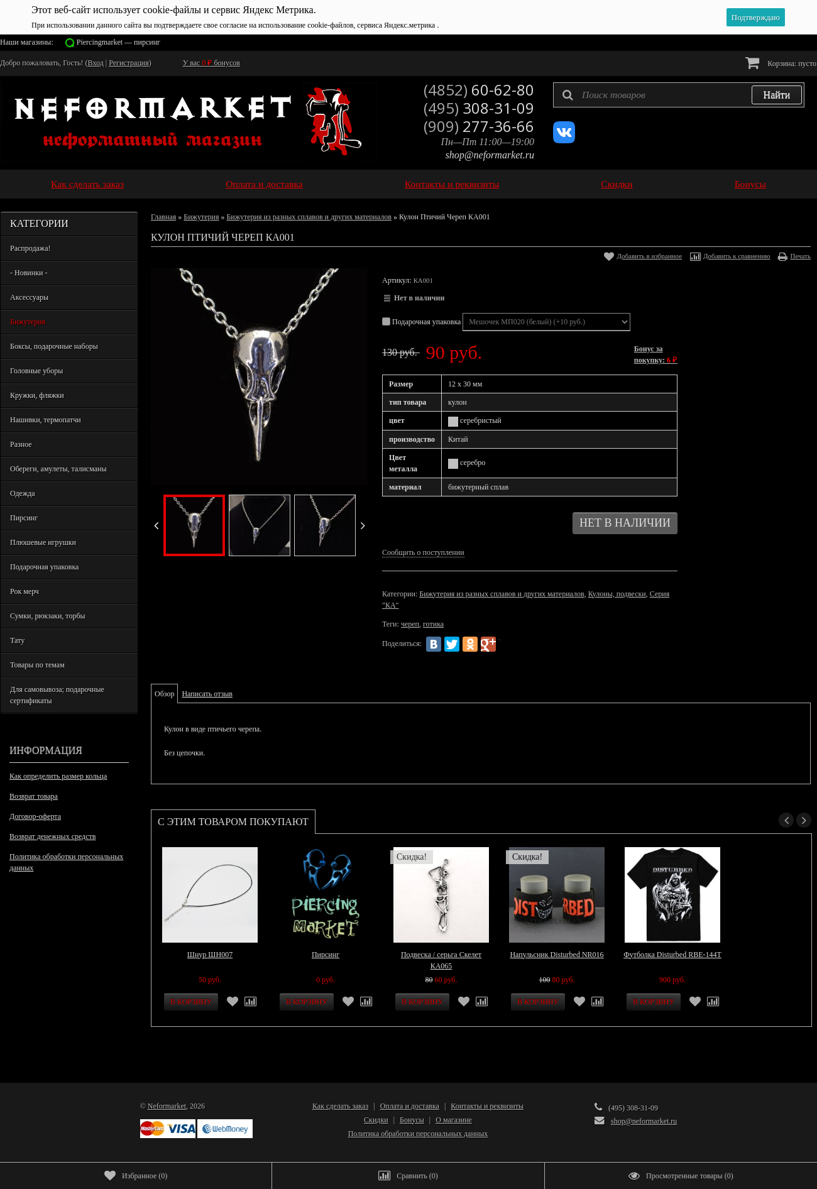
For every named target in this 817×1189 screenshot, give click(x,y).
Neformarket (167, 1106)
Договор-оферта (35, 816)
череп (410, 624)
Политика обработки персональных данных (66, 862)
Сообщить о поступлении (423, 552)
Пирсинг (24, 517)
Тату (17, 640)
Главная (163, 216)
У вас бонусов (211, 62)
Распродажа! (30, 248)
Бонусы (750, 183)
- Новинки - (28, 272)
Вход (96, 62)
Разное (21, 444)
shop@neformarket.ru (490, 155)
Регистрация (129, 62)
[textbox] (678, 94)
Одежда (22, 493)
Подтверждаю (756, 17)
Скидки (616, 183)
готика (433, 624)
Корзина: (780, 62)
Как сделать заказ (87, 183)
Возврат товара (33, 796)
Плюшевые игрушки (43, 542)
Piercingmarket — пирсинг (118, 42)
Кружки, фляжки (37, 395)
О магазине (454, 1119)
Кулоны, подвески (617, 593)
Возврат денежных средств (52, 836)
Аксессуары (29, 297)
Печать (800, 256)
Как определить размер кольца (58, 776)
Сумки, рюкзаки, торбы (47, 615)
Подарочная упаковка (44, 566)
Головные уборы (36, 370)
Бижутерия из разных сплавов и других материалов (308, 216)
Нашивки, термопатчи (45, 419)
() (135, 1175)
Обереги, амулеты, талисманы (58, 468)
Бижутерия (27, 321)
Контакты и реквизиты (452, 183)
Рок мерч (24, 591)
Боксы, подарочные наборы (54, 346)
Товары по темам (37, 664)
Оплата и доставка (264, 183)
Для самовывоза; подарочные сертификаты (57, 695)
